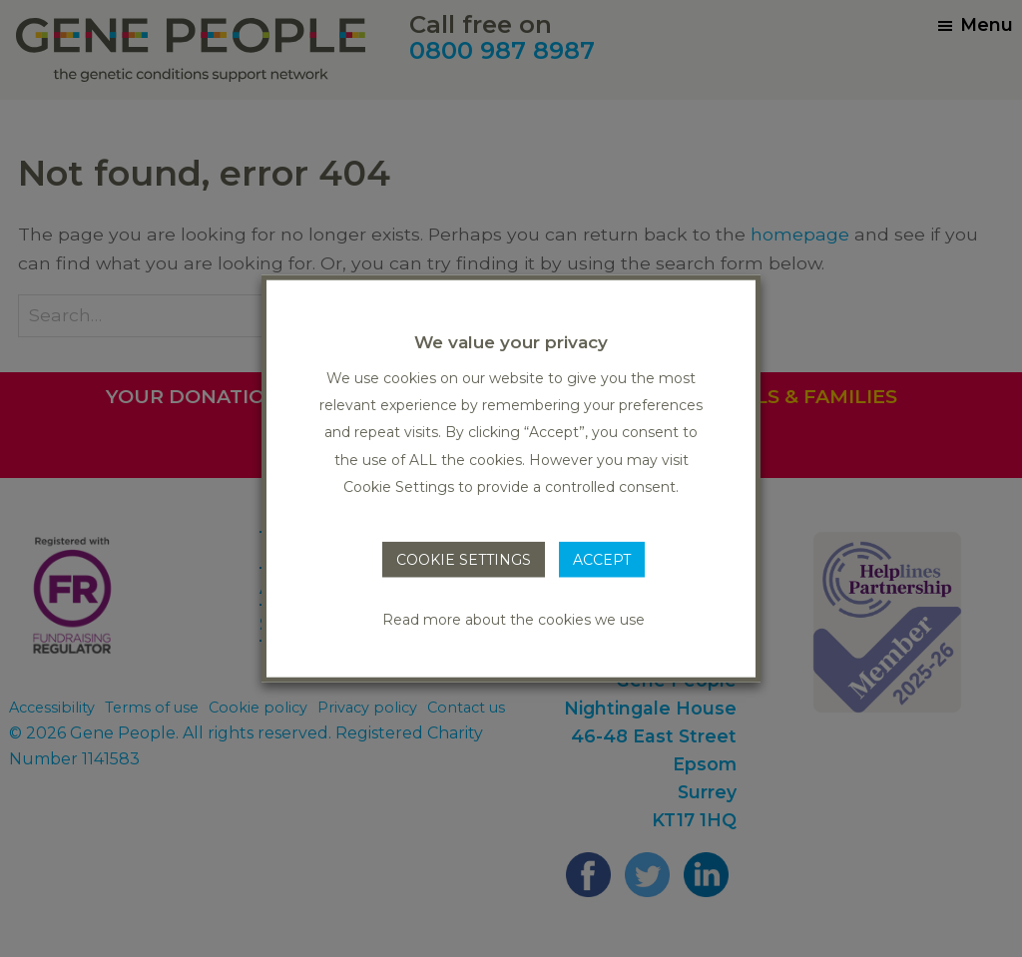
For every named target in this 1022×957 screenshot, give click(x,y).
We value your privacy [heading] (511, 341)
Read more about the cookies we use (513, 620)
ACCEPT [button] (602, 560)
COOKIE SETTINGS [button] (463, 560)
